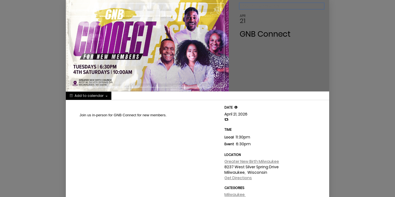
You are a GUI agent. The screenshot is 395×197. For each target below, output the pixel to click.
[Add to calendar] (88, 96)
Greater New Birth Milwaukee (251, 161)
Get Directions (238, 178)
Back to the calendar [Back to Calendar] (260, 6)
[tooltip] (236, 107)
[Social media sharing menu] (121, 96)
